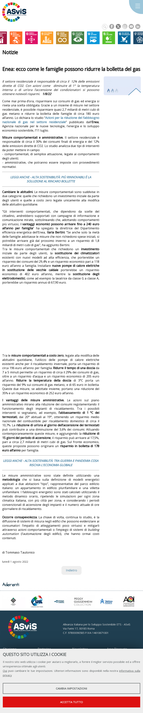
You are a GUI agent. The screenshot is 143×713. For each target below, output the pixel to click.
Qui (5, 671)
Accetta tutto (71, 702)
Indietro (71, 570)
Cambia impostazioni (71, 688)
